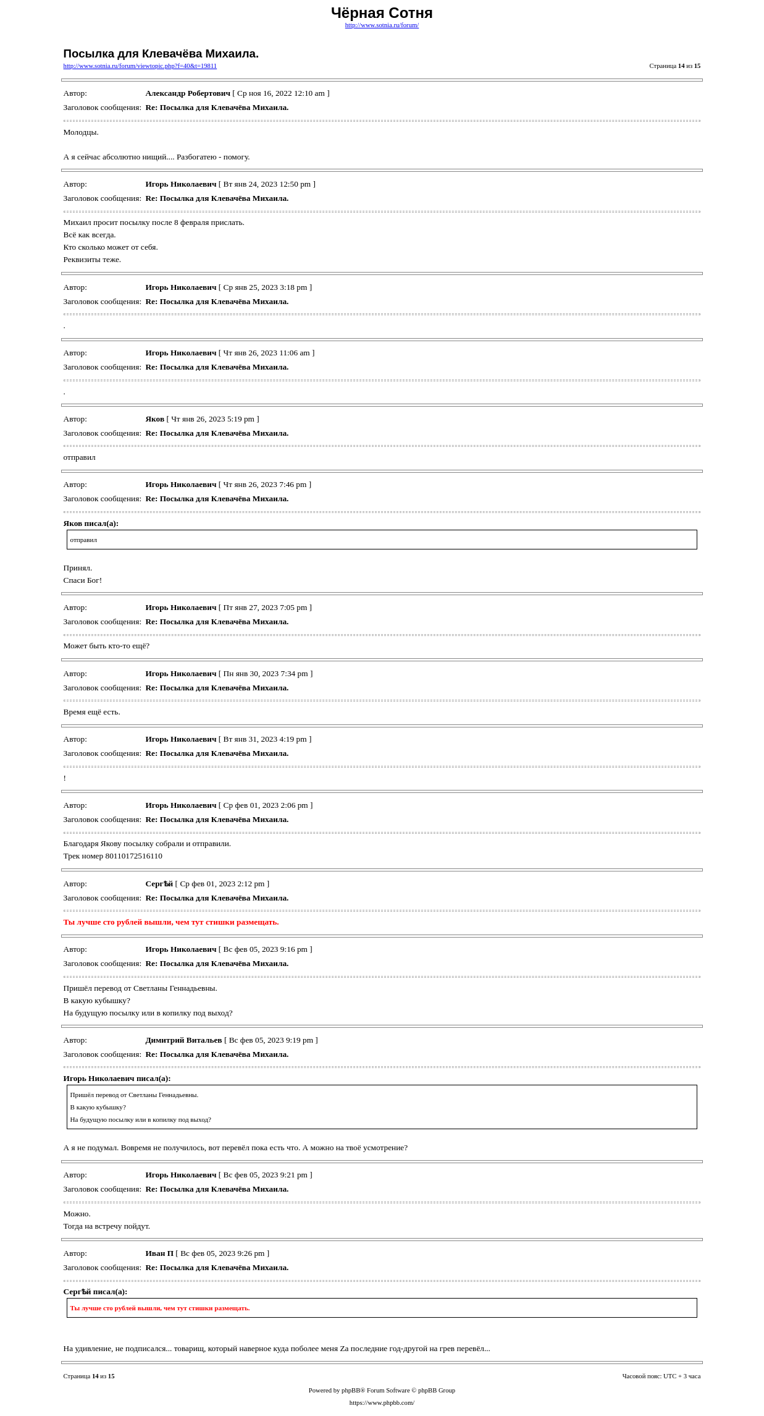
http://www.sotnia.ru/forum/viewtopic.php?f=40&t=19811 (140, 65)
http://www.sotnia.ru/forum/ (382, 25)
